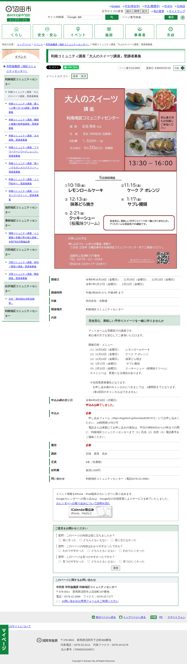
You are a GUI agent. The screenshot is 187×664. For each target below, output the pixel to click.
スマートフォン (176, 617)
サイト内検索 (56, 17)
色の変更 (158, 11)
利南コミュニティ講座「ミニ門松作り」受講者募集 (24, 181)
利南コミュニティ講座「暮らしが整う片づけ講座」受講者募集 (24, 108)
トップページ (24, 44)
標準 (136, 11)
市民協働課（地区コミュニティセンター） (68, 44)
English (115, 6)
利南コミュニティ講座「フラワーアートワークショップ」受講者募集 (24, 151)
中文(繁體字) (152, 6)
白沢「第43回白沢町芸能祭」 (22, 301)
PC (161, 617)
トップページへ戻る (134, 617)
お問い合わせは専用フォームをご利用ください (90, 601)
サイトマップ (177, 11)
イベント (38, 44)
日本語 (181, 6)
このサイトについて (19, 626)
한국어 (168, 6)
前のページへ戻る (106, 617)
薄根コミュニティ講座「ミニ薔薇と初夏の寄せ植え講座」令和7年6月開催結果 (24, 237)
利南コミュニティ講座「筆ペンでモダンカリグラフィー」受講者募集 (24, 167)
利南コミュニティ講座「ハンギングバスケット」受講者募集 (24, 195)
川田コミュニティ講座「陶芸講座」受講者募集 (24, 276)
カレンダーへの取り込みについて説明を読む (83, 503)
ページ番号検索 (131, 17)
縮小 (128, 11)
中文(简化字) (132, 6)
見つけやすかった (73, 561)
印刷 (176, 68)
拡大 (144, 11)
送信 (115, 567)
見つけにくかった (134, 561)
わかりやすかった (73, 550)
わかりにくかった (134, 550)
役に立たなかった (125, 540)
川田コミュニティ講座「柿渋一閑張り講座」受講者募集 (24, 264)
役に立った (69, 540)
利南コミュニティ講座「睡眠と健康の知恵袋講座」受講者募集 (24, 124)
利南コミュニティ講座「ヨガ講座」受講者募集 (24, 137)
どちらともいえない (95, 540)
